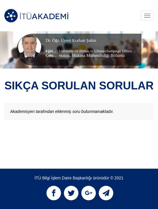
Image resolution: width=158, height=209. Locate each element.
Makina (64, 56)
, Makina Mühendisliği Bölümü (97, 55)
